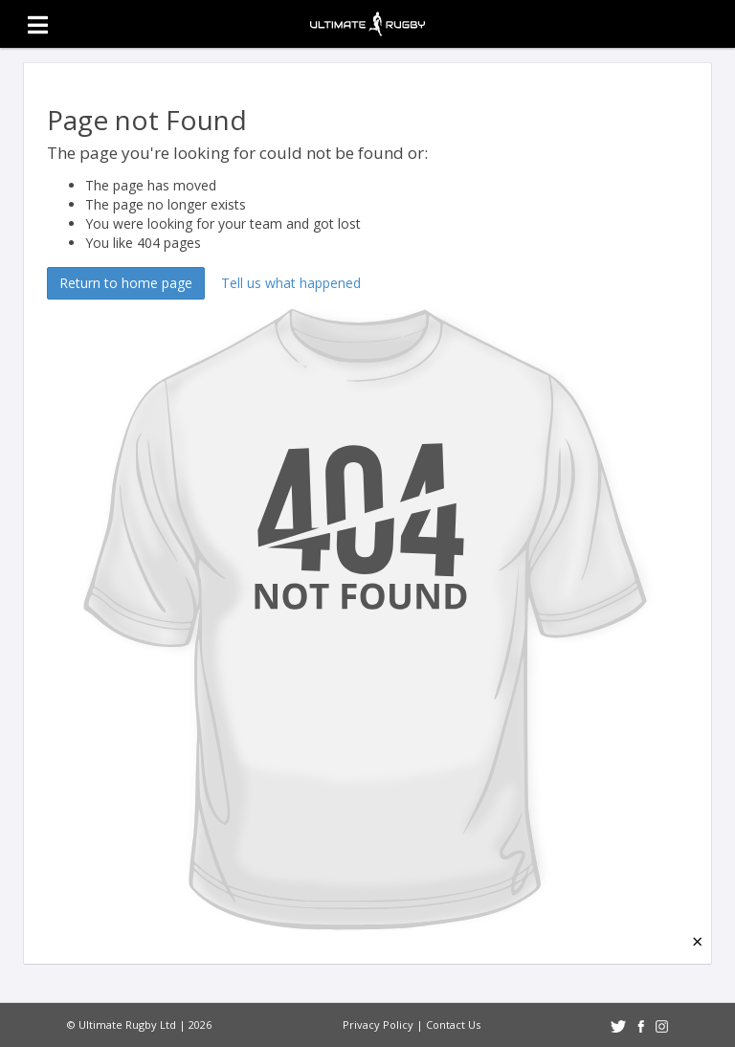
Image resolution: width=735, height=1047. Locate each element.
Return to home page (125, 283)
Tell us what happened (291, 283)
